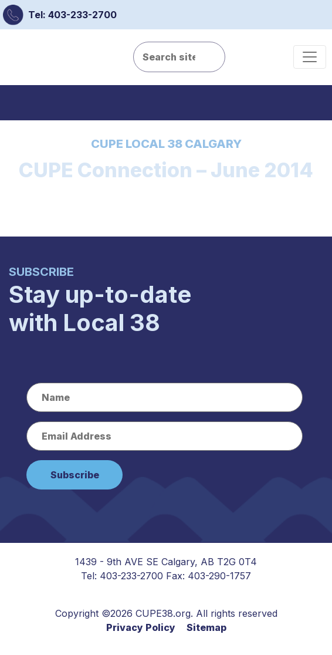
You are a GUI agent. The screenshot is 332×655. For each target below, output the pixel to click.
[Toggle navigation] (309, 57)
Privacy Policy (140, 627)
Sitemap (206, 627)
